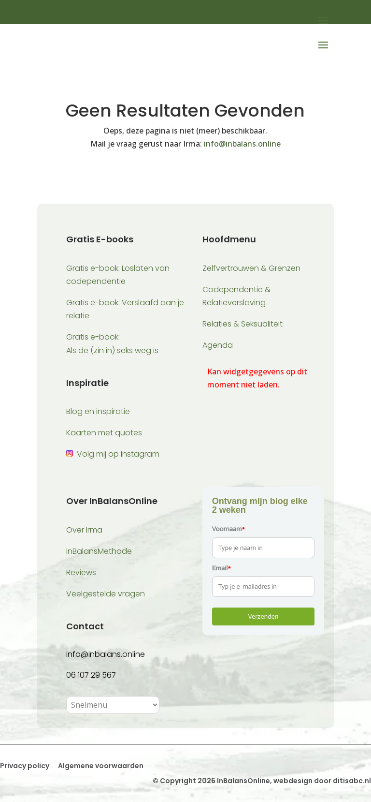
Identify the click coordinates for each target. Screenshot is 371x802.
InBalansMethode (99, 551)
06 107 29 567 (91, 675)
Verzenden (263, 616)
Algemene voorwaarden (100, 766)
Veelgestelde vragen (105, 593)
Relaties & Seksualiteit (242, 323)
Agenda (217, 345)
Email (221, 568)
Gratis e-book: (93, 336)
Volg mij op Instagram (118, 454)
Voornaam (228, 529)
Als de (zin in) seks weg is (112, 350)
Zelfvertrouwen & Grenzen (251, 268)
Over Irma (84, 529)
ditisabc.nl (352, 781)
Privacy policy (24, 766)
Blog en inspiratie (98, 411)
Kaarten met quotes (104, 432)
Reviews (81, 572)
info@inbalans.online (242, 143)
